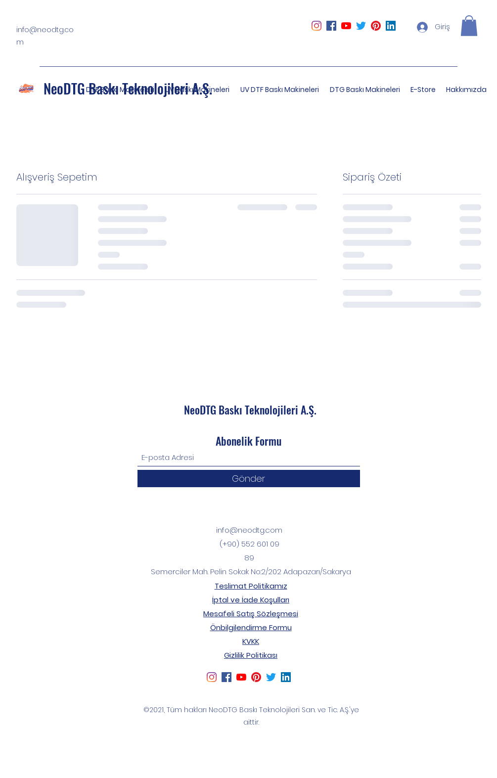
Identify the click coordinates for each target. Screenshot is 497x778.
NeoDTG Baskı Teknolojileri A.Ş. (250, 409)
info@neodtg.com (249, 530)
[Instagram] (316, 26)
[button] (469, 25)
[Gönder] (248, 478)
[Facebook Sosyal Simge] (331, 26)
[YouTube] (346, 26)
